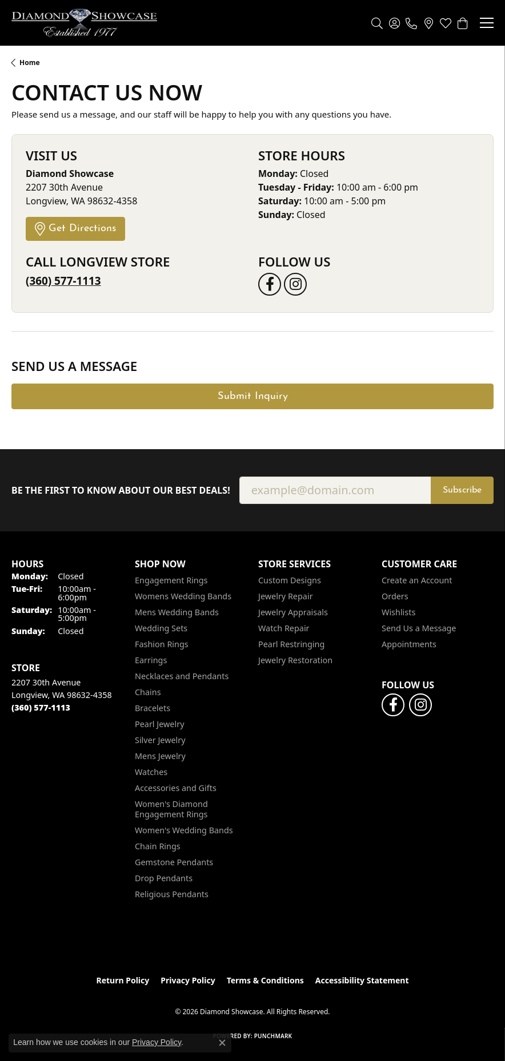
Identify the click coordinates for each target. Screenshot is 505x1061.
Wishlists (398, 612)
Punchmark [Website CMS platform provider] (273, 1036)
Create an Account (417, 580)
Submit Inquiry (253, 396)
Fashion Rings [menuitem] (162, 644)
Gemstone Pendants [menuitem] (174, 862)
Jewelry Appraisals (293, 612)
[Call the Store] (40, 707)
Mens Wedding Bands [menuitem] (177, 612)
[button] (377, 22)
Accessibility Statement (362, 980)
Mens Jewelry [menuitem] (160, 756)
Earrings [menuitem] (151, 660)
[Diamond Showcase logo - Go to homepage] (84, 23)
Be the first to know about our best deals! (120, 490)
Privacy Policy (188, 980)
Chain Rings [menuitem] (158, 846)
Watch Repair (284, 628)
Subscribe (462, 490)
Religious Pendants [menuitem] (172, 894)
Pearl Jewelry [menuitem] (159, 724)
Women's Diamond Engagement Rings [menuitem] (171, 809)
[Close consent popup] (222, 1042)
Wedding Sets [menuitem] (161, 628)
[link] (411, 22)
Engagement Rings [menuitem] (171, 580)
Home (29, 62)
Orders (395, 596)
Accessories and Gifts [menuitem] (176, 787)
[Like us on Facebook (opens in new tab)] (269, 284)
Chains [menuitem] (148, 692)
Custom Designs (289, 580)
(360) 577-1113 (63, 280)
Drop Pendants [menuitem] (164, 878)
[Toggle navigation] (486, 22)
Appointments (409, 644)
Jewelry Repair (285, 596)
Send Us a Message (419, 628)
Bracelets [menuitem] (152, 708)
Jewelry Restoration (295, 660)
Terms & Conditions (265, 980)
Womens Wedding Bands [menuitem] (183, 596)
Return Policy (123, 980)
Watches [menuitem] (151, 771)
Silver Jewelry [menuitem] (160, 740)
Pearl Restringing (291, 644)
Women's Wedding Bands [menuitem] (184, 830)
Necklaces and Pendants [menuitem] (182, 676)
